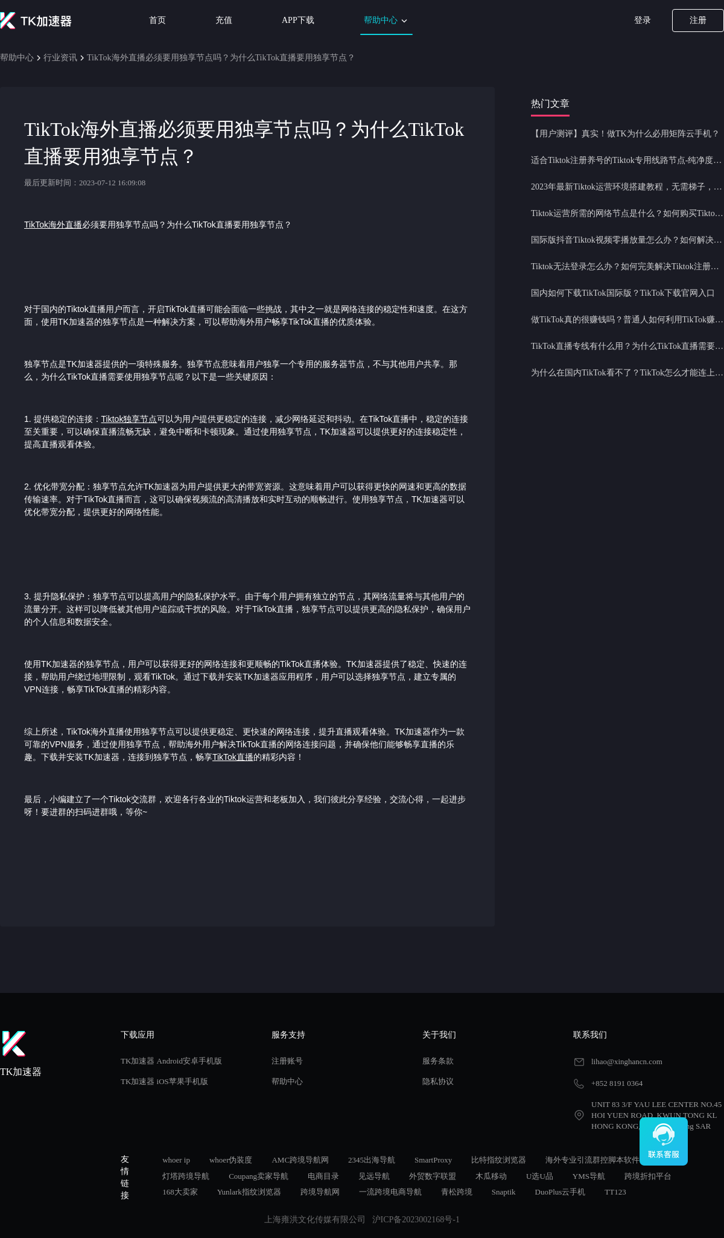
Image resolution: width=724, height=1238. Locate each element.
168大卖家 (180, 1191)
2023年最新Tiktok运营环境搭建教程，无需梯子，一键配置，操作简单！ (627, 186)
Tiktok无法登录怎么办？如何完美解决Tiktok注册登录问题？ (627, 266)
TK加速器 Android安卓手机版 (171, 1060)
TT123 (615, 1191)
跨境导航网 (320, 1191)
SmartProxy (433, 1159)
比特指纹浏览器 (498, 1159)
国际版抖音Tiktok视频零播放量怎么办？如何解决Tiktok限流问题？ (627, 239)
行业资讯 (60, 57)
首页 (157, 20)
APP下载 (298, 20)
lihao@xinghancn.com (626, 1061)
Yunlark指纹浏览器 (249, 1191)
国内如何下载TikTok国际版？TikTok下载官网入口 (623, 293)
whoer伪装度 (231, 1159)
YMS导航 (589, 1176)
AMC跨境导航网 (300, 1159)
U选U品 (539, 1176)
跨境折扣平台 (648, 1176)
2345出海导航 (371, 1159)
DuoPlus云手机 (560, 1191)
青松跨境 (456, 1191)
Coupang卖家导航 (258, 1176)
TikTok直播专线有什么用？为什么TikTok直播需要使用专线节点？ (627, 346)
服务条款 (438, 1060)
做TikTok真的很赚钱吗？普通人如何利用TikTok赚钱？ (627, 319)
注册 (698, 20)
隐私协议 (438, 1081)
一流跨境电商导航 (390, 1191)
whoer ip (176, 1159)
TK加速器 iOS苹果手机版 (164, 1081)
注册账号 (287, 1060)
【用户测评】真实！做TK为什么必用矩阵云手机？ (625, 133)
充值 (223, 20)
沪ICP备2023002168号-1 (416, 1219)
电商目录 (323, 1176)
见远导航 (374, 1176)
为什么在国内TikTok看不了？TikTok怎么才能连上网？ (627, 372)
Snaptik (504, 1191)
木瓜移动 (491, 1176)
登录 (642, 20)
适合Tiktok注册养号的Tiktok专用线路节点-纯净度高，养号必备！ (627, 160)
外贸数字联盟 (432, 1176)
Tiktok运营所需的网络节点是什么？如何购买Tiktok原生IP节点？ (627, 213)
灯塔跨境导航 (185, 1176)
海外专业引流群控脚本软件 (592, 1159)
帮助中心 (387, 21)
